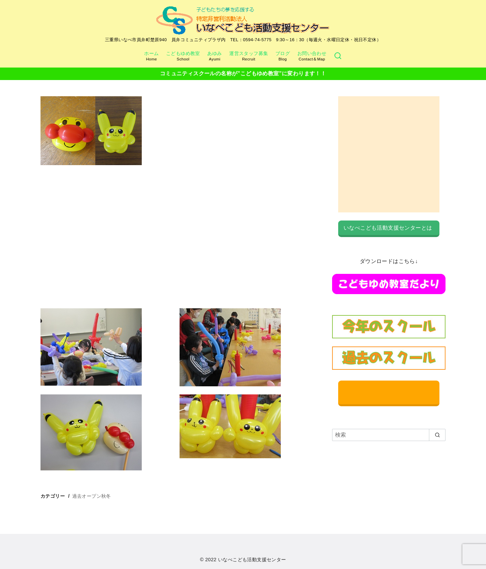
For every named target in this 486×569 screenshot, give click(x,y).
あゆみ (214, 56)
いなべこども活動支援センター (252, 559)
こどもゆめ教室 (183, 56)
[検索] (338, 56)
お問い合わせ (311, 56)
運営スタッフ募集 (248, 56)
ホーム (151, 56)
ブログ (282, 56)
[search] (437, 435)
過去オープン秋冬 (91, 496)
